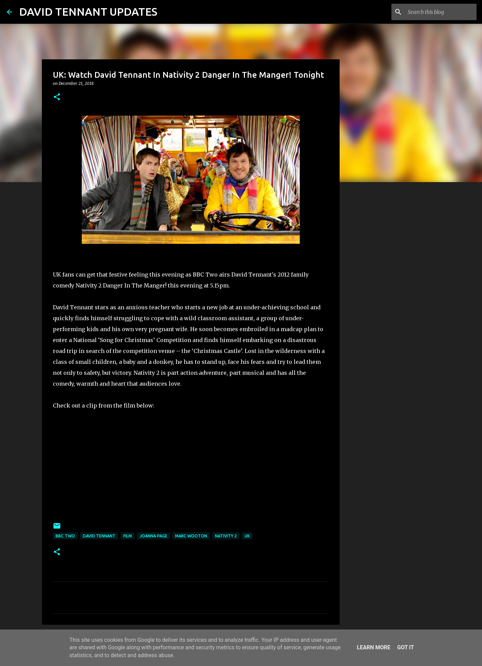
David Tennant (99, 536)
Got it (405, 647)
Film (127, 536)
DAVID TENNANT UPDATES (88, 11)
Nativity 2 (226, 536)
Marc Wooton (191, 536)
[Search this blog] (441, 12)
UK (247, 536)
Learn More (373, 647)
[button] (57, 97)
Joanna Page (153, 536)
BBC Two (65, 536)
